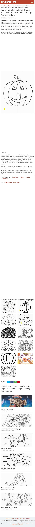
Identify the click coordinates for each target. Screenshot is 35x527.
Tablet (21, 177)
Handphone (15, 177)
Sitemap (7, 518)
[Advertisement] (17, 53)
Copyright (17, 518)
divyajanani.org (8, 1)
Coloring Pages (4, 17)
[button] (32, 2)
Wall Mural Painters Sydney (7, 409)
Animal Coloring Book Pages (8, 468)
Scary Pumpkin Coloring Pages (12, 182)
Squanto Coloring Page (6, 448)
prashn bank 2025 (19, 524)
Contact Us (12, 518)
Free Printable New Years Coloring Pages (11, 429)
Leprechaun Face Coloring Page (9, 507)
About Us (28, 518)
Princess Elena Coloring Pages (8, 487)
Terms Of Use (22, 518)
